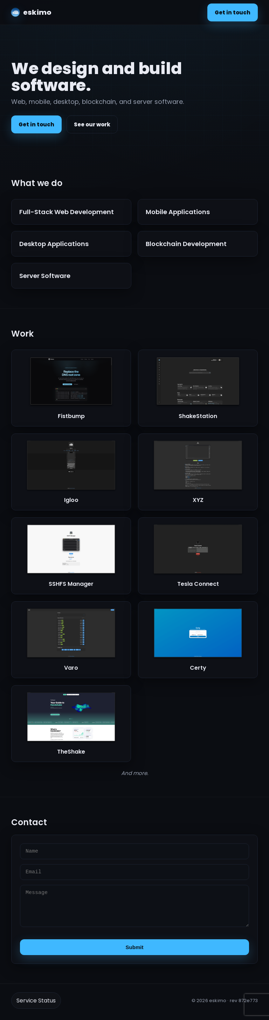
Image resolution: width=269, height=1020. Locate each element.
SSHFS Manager (71, 584)
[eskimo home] (31, 12)
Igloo (71, 500)
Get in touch (232, 12)
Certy (198, 668)
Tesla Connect (198, 584)
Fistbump (71, 416)
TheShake (71, 752)
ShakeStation (198, 416)
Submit (135, 947)
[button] (71, 388)
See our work (92, 124)
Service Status (36, 1000)
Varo (71, 668)
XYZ (198, 500)
